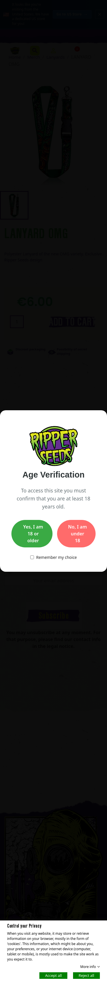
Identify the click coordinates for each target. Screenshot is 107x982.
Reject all (86, 975)
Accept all (53, 975)
